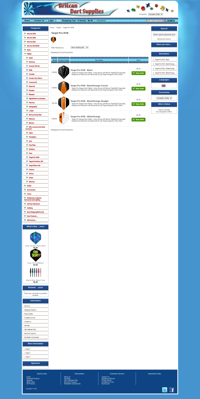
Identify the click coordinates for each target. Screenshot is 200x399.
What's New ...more (35, 226)
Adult (28, 58)
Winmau (30, 182)
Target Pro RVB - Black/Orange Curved (89, 85)
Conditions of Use (29, 318)
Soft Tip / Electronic (32, 204)
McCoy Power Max (33, 115)
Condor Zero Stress (33, 78)
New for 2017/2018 (31, 46)
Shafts (27, 186)
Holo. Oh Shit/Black (35, 262)
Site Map (27, 325)
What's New (31, 382)
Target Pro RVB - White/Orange (85, 116)
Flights (58, 27)
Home (27, 20)
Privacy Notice (28, 314)
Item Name (99, 60)
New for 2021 (30, 42)
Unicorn (29, 169)
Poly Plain (30, 145)
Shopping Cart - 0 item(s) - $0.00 (77, 20)
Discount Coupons (30, 333)
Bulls (28, 70)
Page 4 (27, 357)
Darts (27, 50)
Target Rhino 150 (32, 165)
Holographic (31, 107)
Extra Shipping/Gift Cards (34, 212)
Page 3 (27, 353)
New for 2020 (30, 38)
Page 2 (27, 349)
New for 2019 (30, 34)
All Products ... (30, 220)
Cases (27, 194)
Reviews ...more (35, 287)
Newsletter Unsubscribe (31, 337)
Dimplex (29, 90)
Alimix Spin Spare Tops (35, 279)
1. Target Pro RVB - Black (161, 60)
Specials (29, 380)
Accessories (29, 190)
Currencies (164, 92)
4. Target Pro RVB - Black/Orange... (164, 73)
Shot (28, 153)
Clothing (28, 208)
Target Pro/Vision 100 (34, 161)
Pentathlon (30, 137)
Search (164, 28)
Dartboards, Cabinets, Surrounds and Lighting (32, 199)
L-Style (29, 111)
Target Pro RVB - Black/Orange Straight (89, 101)
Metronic (30, 119)
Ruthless (30, 149)
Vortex (29, 178)
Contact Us (39, 20)
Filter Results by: (57, 48)
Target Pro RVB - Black (81, 70)
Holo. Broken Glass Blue (35, 245)
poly (28, 141)
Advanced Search (164, 39)
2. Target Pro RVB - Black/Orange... (164, 64)
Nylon (29, 133)
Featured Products (33, 378)
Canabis (29, 74)
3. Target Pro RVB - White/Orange (163, 68)
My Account (106, 384)
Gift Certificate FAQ (30, 329)
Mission (29, 123)
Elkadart (29, 94)
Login (51, 20)
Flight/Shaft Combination (35, 98)
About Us (27, 306)
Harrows (30, 102)
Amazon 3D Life (32, 66)
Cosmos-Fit (31, 82)
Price (138, 60)
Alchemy (30, 62)
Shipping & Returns (30, 310)
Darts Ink (30, 86)
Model (55, 60)
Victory (29, 173)
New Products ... (31, 216)
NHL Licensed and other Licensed (35, 128)
